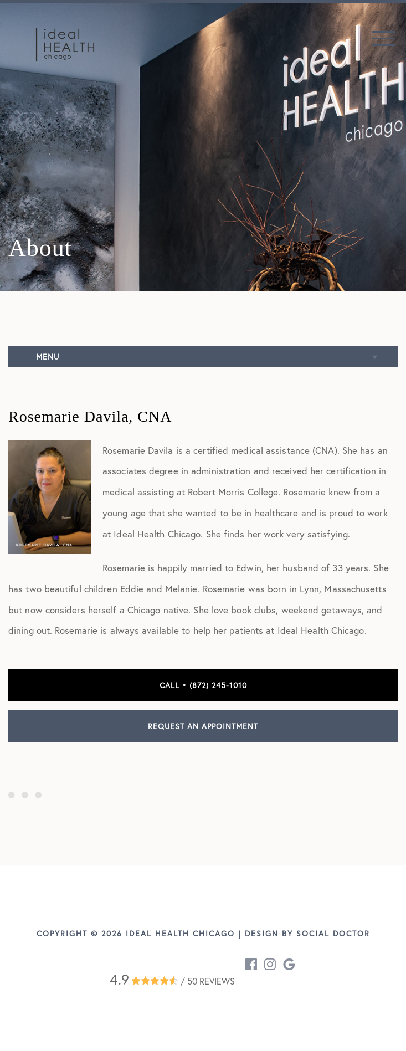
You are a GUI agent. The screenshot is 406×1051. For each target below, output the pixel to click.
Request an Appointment (203, 726)
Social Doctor (333, 933)
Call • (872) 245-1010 (203, 685)
